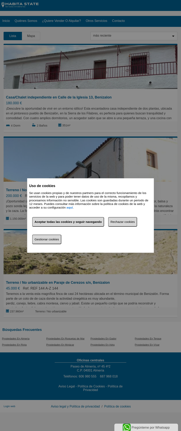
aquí (69, 207)
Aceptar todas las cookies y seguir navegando (68, 221)
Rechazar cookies (123, 221)
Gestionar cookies (47, 239)
